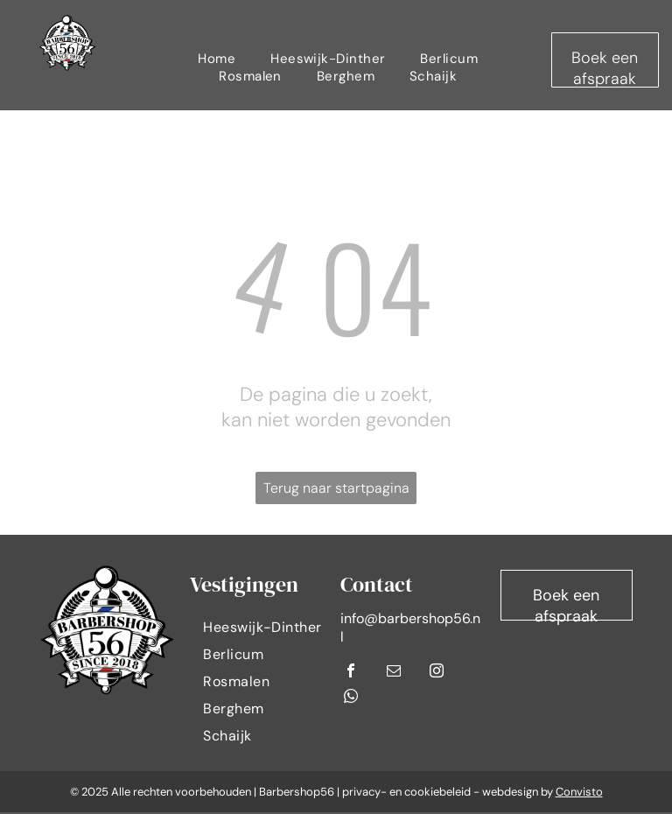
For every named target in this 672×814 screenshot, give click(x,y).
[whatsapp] (350, 698)
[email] (393, 672)
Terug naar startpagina (336, 488)
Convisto (579, 791)
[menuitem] (216, 58)
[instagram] (436, 672)
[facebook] (350, 672)
